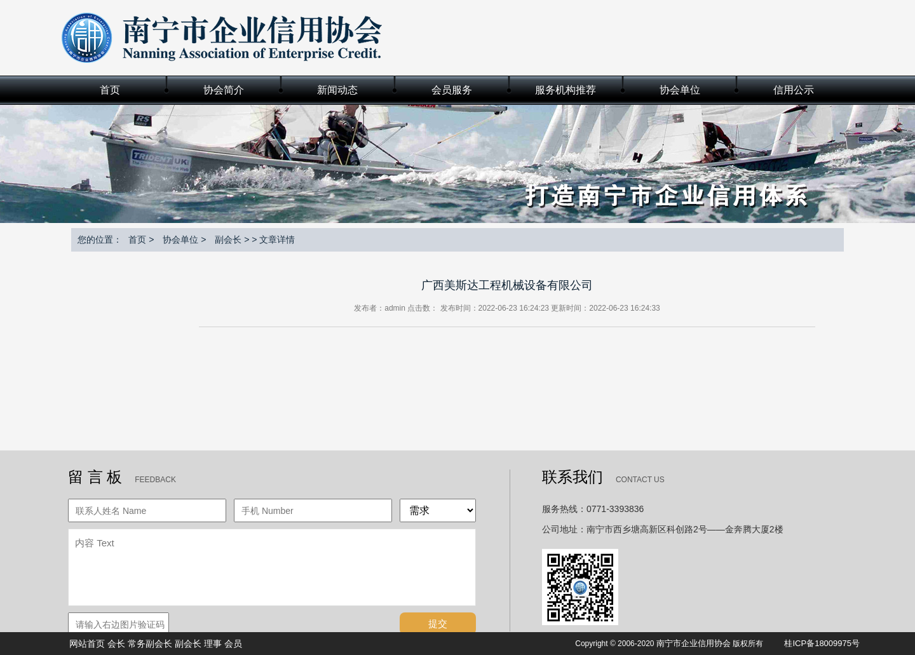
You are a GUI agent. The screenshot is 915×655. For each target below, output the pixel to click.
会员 (233, 643)
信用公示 (793, 89)
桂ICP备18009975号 (822, 643)
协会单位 (680, 89)
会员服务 (451, 89)
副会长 (228, 239)
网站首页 (87, 643)
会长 (116, 643)
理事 (213, 643)
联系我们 (572, 477)
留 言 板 (95, 477)
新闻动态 (337, 89)
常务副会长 (150, 643)
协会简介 (223, 89)
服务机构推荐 (565, 89)
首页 (110, 89)
